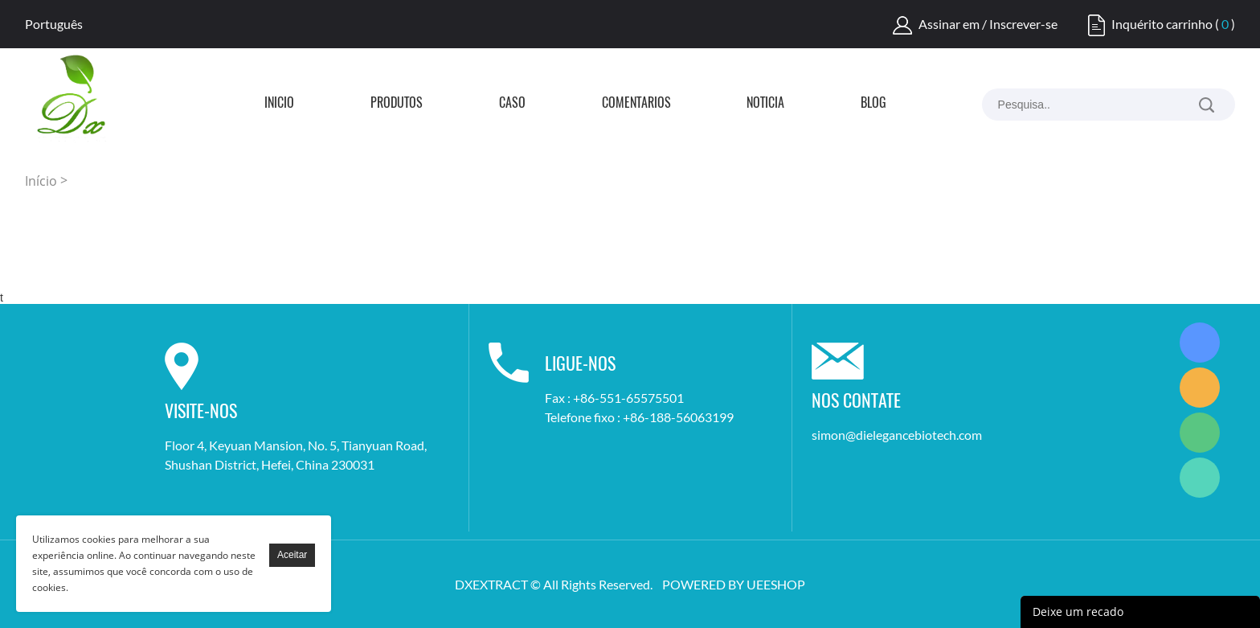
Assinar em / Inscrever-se (988, 23)
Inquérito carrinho (1162, 23)
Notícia (765, 103)
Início (279, 103)
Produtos (396, 103)
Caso (512, 103)
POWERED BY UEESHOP (733, 584)
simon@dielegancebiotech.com (897, 434)
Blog (873, 103)
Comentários (636, 103)
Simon (1200, 342)
